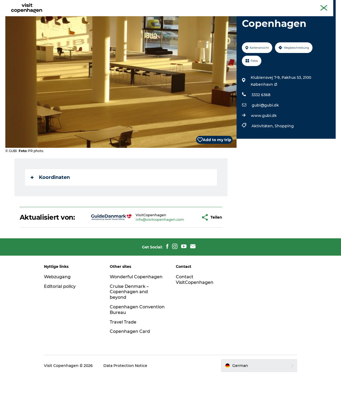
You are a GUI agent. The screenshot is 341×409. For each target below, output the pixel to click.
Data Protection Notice (126, 398)
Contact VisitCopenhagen (194, 312)
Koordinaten (50, 203)
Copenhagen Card (321, 5)
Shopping (284, 151)
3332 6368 (260, 120)
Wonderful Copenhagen (136, 309)
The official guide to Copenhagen (276, 5)
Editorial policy (60, 319)
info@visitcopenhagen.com (143, 249)
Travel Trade (123, 355)
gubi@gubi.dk (265, 130)
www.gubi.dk (264, 140)
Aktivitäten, (263, 151)
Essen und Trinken (174, 17)
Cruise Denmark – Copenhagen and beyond (129, 325)
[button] (180, 246)
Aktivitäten (137, 17)
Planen (208, 17)
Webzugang (58, 309)
